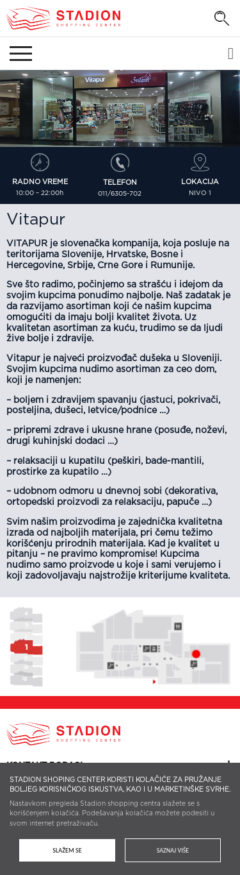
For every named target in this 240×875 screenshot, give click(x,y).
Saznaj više (173, 850)
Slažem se (66, 850)
